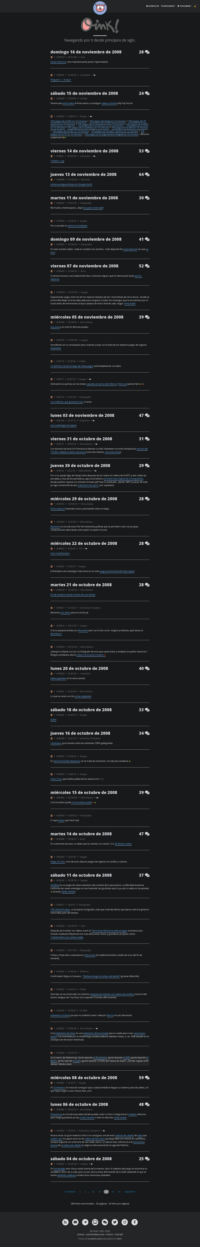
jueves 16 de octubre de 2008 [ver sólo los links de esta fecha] (80, 733)
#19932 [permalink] (60, 57)
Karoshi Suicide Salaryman (67, 761)
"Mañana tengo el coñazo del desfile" (101, 976)
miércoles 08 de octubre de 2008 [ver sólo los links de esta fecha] (83, 1077)
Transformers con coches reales (66, 937)
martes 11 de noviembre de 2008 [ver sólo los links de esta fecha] (84, 198)
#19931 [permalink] (60, 74)
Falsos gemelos (58, 678)
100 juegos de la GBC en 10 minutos (70, 130)
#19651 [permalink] (60, 566)
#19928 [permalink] (60, 116)
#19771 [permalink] (60, 379)
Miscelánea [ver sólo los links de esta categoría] (86, 322)
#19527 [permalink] (60, 904)
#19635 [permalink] (60, 625)
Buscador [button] (167, 6)
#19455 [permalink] (60, 1130)
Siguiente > (130, 1191)
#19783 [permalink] (60, 340)
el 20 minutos (100, 1057)
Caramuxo (55, 743)
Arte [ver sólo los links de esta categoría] (82, 57)
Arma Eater (130, 303)
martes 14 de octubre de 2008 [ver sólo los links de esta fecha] (81, 834)
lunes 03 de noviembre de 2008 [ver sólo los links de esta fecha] (82, 415)
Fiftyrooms (89, 955)
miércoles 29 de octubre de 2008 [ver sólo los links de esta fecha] (83, 498)
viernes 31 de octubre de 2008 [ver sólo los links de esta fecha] (81, 439)
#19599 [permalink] (60, 738)
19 (113, 1191)
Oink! (118, 1239)
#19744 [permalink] (60, 420)
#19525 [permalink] (60, 950)
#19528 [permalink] (60, 880)
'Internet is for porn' (88, 485)
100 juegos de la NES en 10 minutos (68, 121)
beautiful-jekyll (94, 1239)
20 (119, 1191)
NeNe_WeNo (68, 891)
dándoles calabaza (66, 1175)
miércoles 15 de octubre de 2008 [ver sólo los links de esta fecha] (83, 792)
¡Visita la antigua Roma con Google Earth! (71, 184)
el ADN (126, 1057)
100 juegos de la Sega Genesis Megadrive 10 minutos (111, 134)
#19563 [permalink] (60, 856)
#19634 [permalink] (60, 646)
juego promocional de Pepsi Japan (117, 571)
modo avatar (120, 1117)
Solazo (61, 820)
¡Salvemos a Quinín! (60, 1015)
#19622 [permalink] (60, 673)
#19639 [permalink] (60, 589)
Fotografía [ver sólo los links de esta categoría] (86, 202)
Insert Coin (56, 778)
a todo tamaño (87, 1117)
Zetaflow (54, 885)
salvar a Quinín (109, 103)
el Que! (76, 1060)
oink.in (109, 1234)
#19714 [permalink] (60, 470)
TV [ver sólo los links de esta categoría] (80, 548)
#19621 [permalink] (60, 691)
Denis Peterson (58, 61)
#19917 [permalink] (60, 156)
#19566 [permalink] (60, 838)
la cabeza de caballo (71, 1145)
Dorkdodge (59, 1168)
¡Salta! (53, 719)
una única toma (112, 451)
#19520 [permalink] (60, 1052)
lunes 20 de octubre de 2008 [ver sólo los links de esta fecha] (79, 668)
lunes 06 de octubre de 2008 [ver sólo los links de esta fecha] (79, 1104)
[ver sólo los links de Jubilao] (51, 57)
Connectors (59, 1087)
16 (93, 1191)
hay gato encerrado (93, 207)
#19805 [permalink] (60, 271)
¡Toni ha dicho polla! (81, 802)
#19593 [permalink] (60, 774)
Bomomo (55, 526)
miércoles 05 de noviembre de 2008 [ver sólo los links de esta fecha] (86, 317)
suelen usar (56, 1138)
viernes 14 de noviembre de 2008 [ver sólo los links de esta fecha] (84, 151)
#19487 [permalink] (60, 1082)
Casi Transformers (60, 553)
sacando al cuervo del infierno (101, 383)
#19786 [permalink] (60, 322)
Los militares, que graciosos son (66, 401)
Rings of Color (57, 861)
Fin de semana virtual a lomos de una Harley (72, 594)
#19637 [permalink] (60, 607)
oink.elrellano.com (95, 1234)
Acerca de (152, 6)
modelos (132, 1114)
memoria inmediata (77, 225)
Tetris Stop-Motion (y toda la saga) (109, 930)
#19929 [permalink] (60, 98)
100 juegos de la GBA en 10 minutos (130, 127)
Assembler (55, 348)
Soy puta (54, 326)
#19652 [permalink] (60, 548)
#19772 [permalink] (60, 361)
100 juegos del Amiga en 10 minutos (107, 121)
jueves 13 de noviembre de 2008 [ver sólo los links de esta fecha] (83, 174)
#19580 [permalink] (60, 815)
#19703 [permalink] (60, 503)
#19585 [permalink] (60, 797)
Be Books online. (123, 843)
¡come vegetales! (83, 696)
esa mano (65, 612)
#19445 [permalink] (60, 1163)
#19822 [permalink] (60, 244)
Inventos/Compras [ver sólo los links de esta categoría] (90, 607)
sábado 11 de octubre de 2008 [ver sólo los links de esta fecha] (81, 875)
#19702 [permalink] (60, 521)
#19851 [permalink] (60, 202)
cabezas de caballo (124, 1135)
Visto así (122, 383)
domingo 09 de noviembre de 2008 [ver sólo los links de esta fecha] (86, 239)
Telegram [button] (184, 6)
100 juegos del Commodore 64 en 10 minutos (101, 124)
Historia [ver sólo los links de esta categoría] (85, 179)
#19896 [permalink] (60, 179)
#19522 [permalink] (60, 1010)
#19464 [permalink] (60, 1109)
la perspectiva (130, 249)
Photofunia (56, 1114)
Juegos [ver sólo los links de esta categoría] (83, 116)
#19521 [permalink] (60, 1028)
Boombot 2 (56, 633)
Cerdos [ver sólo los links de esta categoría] (83, 98)
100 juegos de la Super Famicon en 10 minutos (114, 130)
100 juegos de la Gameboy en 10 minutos (88, 127)
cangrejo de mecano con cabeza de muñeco (112, 994)
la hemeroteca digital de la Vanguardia (123, 478)
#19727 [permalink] (60, 443)
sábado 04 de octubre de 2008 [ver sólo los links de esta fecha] (81, 1158)
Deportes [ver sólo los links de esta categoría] (85, 420)
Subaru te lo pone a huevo (91, 654)
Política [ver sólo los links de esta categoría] (84, 971)
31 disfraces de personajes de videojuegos (71, 365)
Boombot (83, 630)
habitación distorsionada (95, 1033)
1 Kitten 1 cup (57, 160)
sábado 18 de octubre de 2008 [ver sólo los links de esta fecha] (81, 709)
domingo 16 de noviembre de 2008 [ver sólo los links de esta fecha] (86, 52)
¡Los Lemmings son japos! (63, 425)
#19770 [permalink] (60, 397)
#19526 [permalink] (60, 925)
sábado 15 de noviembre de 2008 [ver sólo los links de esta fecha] (84, 93)
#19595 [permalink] (60, 756)
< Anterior (69, 1191)
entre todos (68, 103)
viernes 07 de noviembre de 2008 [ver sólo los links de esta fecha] (84, 266)
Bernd (110, 1015)
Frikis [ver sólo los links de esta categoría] (82, 361)
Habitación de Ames (65, 1033)
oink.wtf (119, 1234)
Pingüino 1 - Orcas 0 (60, 79)
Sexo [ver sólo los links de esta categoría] (83, 271)
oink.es (80, 1234)
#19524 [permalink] (60, 971)
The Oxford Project (60, 909)
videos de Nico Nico (95, 1138)
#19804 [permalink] (60, 292)
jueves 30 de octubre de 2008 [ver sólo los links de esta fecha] (80, 465)
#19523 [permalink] (60, 989)
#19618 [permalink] (60, 714)
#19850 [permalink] (60, 220)
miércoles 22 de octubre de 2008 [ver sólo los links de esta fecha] (83, 543)
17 (100, 1191)
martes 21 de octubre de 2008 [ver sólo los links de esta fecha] (81, 584)
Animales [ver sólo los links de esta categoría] (85, 74)
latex (139, 1135)
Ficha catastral (57, 508)
